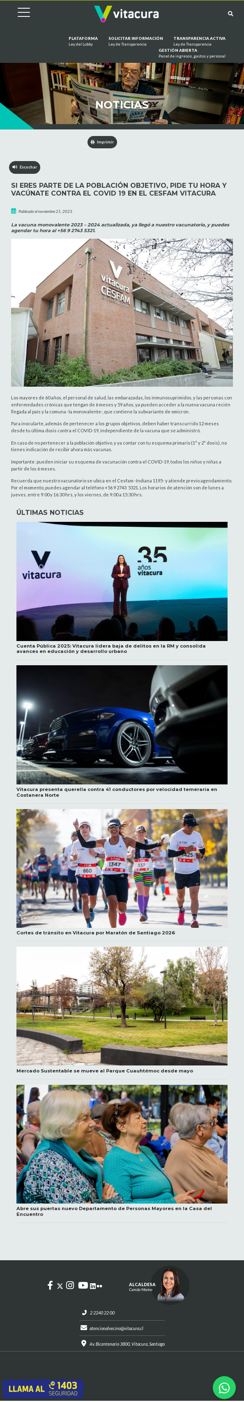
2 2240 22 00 (100, 1313)
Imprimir (102, 142)
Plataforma (83, 42)
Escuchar (24, 167)
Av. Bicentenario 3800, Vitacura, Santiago (127, 1344)
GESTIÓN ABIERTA (192, 54)
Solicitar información (135, 42)
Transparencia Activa (199, 42)
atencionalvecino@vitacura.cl (116, 1329)
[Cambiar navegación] (17, 13)
